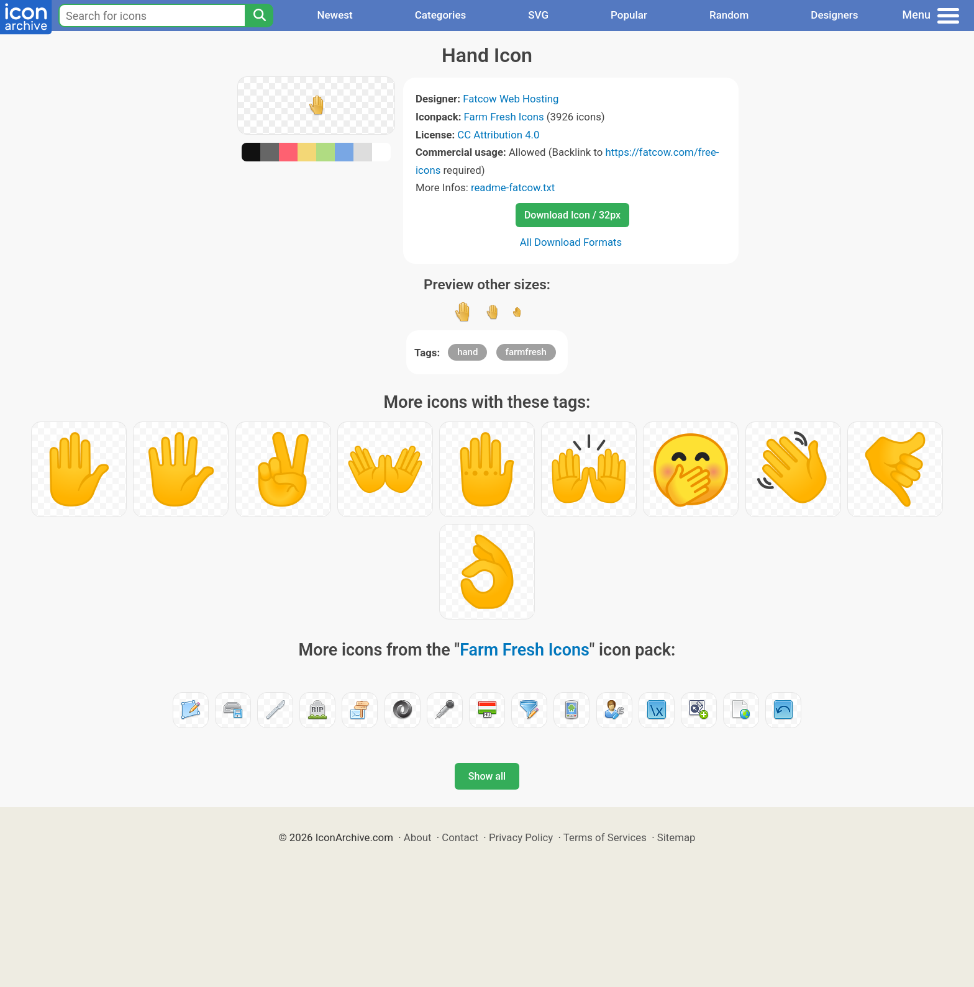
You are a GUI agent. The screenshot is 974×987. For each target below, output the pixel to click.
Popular (629, 15)
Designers (834, 15)
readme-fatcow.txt (513, 187)
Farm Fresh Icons (504, 116)
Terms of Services (605, 837)
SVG (538, 15)
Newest (334, 15)
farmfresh (526, 352)
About (418, 837)
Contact (460, 837)
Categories (441, 15)
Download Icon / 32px (572, 215)
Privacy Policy (521, 837)
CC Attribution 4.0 (498, 134)
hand (467, 352)
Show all (487, 776)
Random (729, 15)
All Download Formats (571, 242)
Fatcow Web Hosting (510, 98)
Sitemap (676, 837)
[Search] (259, 15)
